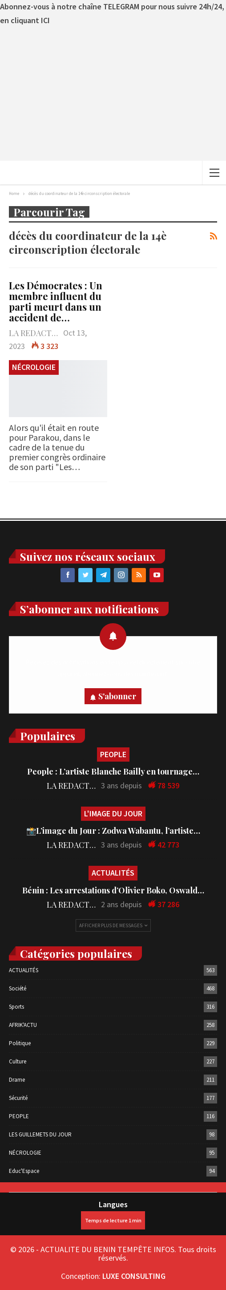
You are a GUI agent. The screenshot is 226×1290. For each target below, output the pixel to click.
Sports (16, 1006)
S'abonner (117, 696)
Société (17, 988)
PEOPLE (113, 754)
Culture (17, 1061)
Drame (17, 1079)
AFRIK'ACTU (23, 1025)
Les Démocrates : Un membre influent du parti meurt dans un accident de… (55, 301)
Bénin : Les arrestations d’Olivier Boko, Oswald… (113, 890)
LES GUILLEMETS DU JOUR (40, 1134)
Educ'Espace (24, 1171)
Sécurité (18, 1098)
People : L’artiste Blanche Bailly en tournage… (113, 771)
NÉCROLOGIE (34, 367)
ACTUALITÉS (113, 873)
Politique (20, 1043)
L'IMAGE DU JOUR (113, 813)
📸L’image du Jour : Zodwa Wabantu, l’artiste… (113, 830)
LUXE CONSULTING (133, 1276)
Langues (113, 1214)
